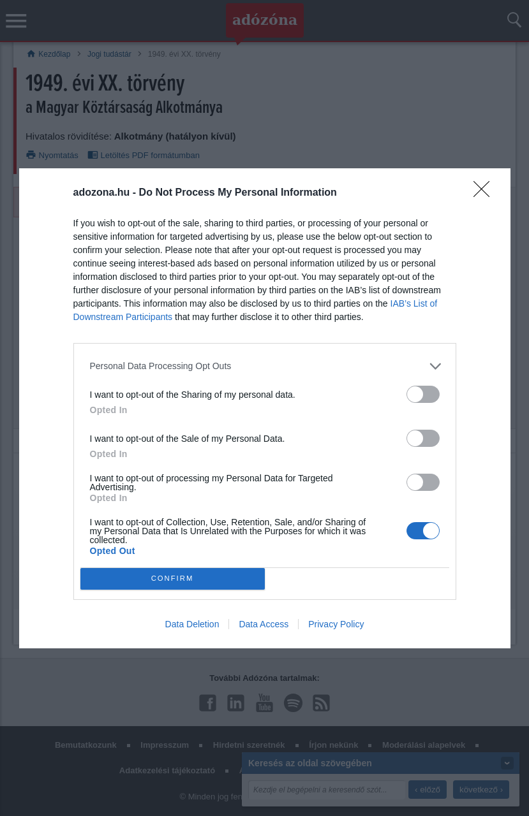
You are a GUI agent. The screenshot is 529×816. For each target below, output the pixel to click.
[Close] (485, 193)
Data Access (263, 624)
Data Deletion (192, 624)
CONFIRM (173, 578)
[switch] (423, 394)
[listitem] (265, 366)
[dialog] (264, 408)
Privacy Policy (336, 624)
